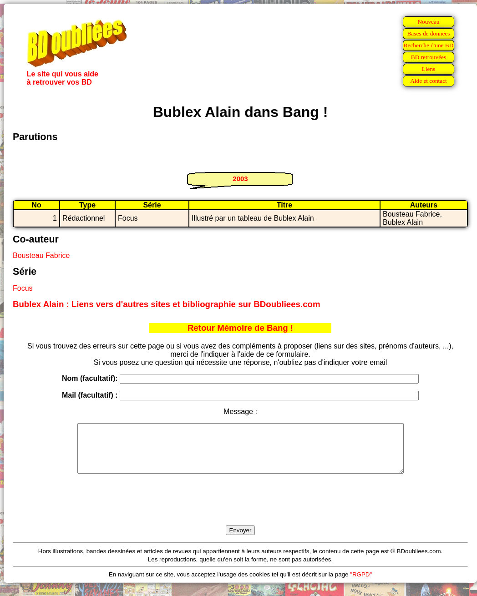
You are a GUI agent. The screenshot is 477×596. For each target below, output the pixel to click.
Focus (23, 288)
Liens (429, 69)
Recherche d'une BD (429, 45)
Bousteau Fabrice (41, 255)
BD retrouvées (428, 57)
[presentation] (240, 510)
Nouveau (428, 21)
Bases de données (428, 33)
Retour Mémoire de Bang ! (240, 328)
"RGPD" (361, 584)
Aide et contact (428, 80)
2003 (240, 178)
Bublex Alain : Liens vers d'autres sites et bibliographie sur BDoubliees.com (166, 304)
